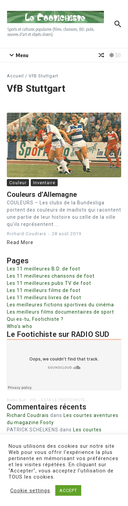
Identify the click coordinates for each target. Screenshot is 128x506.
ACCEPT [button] (68, 490)
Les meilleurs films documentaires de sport (60, 312)
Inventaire (44, 182)
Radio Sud (16, 400)
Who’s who (19, 326)
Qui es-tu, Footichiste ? (35, 319)
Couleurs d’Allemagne (42, 194)
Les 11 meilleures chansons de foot (51, 276)
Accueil (15, 75)
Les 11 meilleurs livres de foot (44, 297)
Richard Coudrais (28, 415)
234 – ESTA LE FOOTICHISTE (57, 400)
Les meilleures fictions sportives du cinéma (60, 304)
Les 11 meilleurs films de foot (44, 290)
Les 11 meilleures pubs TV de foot (49, 283)
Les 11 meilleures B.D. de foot (43, 268)
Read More (20, 242)
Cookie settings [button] (30, 491)
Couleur (18, 182)
